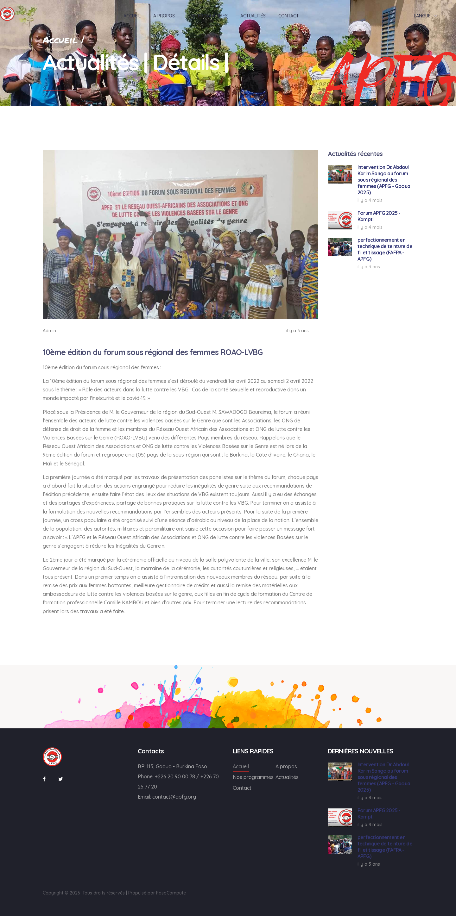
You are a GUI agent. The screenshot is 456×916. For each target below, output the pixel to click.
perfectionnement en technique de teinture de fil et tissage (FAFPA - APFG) (385, 249)
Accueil (241, 766)
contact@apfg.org (174, 797)
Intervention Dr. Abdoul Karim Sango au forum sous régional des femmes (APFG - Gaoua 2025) (384, 180)
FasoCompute (171, 893)
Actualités (287, 777)
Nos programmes (253, 777)
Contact (242, 788)
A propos (286, 766)
